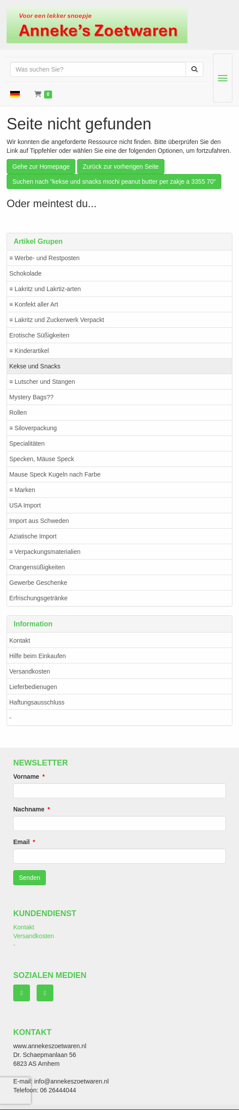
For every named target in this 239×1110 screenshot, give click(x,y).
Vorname (26, 776)
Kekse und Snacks (34, 366)
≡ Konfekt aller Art (33, 304)
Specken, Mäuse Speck (41, 458)
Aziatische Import (32, 536)
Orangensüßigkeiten (37, 567)
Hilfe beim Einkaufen (37, 655)
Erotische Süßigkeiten (39, 335)
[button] (15, 94)
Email (21, 841)
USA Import (25, 505)
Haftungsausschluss (36, 702)
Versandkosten (29, 671)
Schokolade (25, 273)
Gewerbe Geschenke (38, 582)
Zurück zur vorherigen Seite (121, 166)
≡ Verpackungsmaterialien (44, 551)
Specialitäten (27, 443)
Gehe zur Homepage (41, 166)
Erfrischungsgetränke (38, 598)
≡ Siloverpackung (33, 428)
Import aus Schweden (39, 520)
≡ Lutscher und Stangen (42, 381)
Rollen (18, 412)
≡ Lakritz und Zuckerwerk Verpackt (56, 319)
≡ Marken (22, 489)
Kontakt (19, 640)
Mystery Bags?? (31, 397)
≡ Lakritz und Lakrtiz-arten (45, 288)
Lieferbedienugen (33, 686)
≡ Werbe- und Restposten (44, 257)
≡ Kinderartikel (29, 350)
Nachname (29, 809)
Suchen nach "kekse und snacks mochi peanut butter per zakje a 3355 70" (114, 181)
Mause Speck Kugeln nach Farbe (55, 474)
